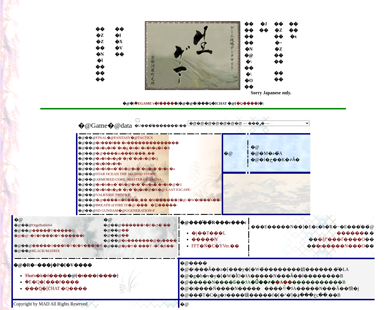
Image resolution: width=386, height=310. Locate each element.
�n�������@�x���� (149, 240)
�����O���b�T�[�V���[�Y (67, 245)
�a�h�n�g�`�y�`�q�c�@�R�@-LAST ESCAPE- (143, 189)
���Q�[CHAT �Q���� (56, 288)
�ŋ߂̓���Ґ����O (341, 239)
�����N (204, 239)
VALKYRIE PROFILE (113, 195)
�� (125, 230)
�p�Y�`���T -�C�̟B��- (148, 246)
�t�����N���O (340, 245)
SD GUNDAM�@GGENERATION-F (125, 210)
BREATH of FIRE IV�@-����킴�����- (137, 205)
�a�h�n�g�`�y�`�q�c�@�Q (127, 158)
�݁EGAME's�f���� (154, 103)
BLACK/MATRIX (46, 251)
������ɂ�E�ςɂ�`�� (146, 225)
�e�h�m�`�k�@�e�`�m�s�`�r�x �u (135, 169)
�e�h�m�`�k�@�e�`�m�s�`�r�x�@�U (139, 184)
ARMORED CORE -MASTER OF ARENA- (129, 179)
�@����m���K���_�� (125, 153)
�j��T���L (208, 233)
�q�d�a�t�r (109, 163)
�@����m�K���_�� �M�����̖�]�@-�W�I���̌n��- (158, 200)
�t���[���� (97, 275)
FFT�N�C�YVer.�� (215, 245)
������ (350, 233)
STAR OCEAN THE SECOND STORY (125, 174)
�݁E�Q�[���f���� (52, 281)
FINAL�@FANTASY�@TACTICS (124, 137)
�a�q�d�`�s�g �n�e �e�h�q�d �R (133, 148)
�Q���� (247, 103)
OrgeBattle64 (42, 225)
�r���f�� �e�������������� (137, 143)
